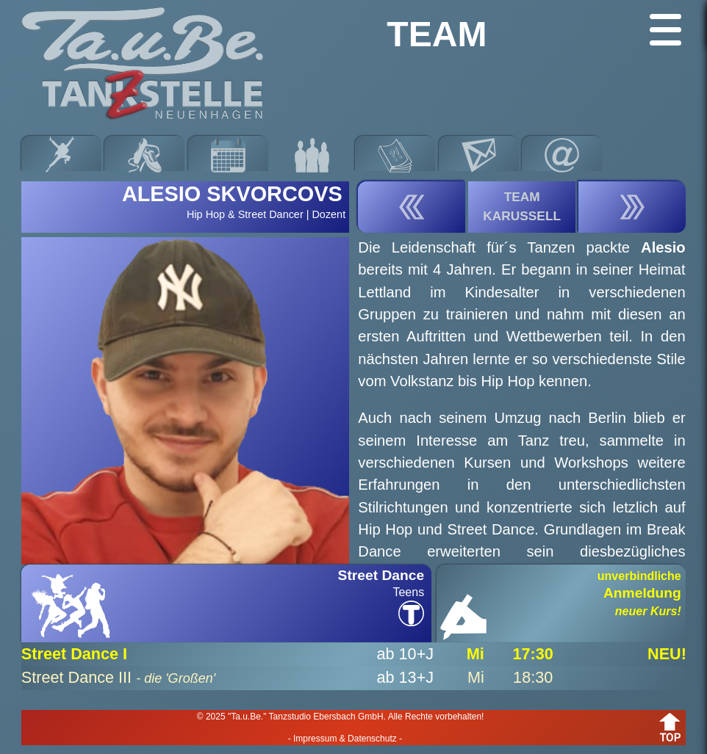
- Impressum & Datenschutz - (345, 738)
